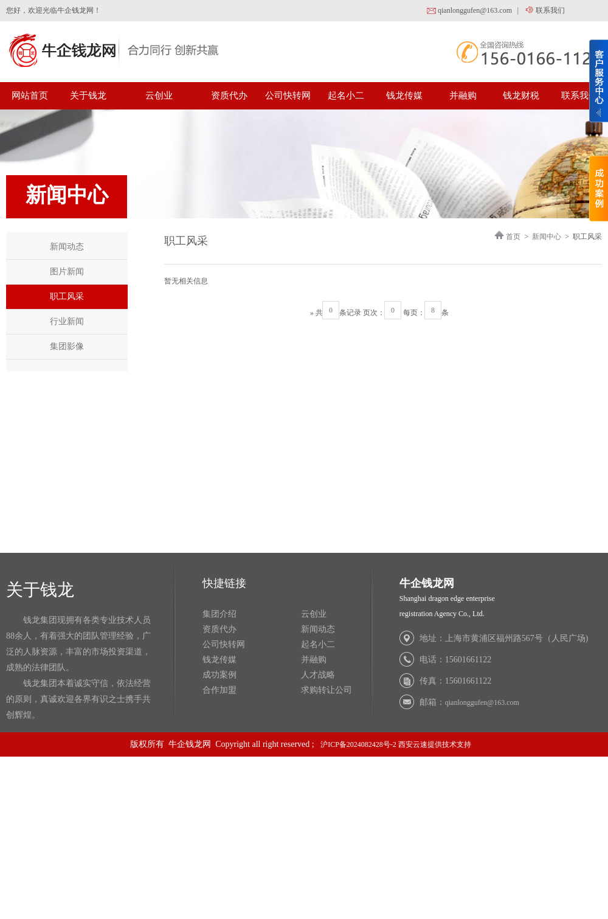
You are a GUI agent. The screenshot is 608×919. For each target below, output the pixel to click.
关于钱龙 (88, 95)
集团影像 (67, 346)
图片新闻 (67, 271)
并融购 (463, 95)
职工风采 (67, 296)
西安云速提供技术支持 (434, 744)
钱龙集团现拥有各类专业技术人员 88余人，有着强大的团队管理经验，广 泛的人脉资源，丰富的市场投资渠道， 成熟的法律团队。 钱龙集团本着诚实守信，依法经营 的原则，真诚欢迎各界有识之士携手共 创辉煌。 (78, 668)
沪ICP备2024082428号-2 (358, 744)
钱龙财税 (521, 95)
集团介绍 (219, 614)
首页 (513, 236)
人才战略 (318, 674)
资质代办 (229, 95)
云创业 (159, 95)
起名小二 (346, 95)
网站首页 (30, 95)
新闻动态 (67, 246)
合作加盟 (219, 690)
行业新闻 (67, 321)
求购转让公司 (326, 690)
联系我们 (544, 11)
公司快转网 (288, 95)
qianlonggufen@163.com (469, 11)
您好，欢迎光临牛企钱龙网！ (53, 10)
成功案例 (219, 674)
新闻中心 (546, 236)
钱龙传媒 (404, 95)
